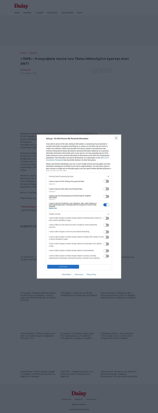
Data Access (79, 274)
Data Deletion (66, 274)
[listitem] (79, 176)
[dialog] (79, 206)
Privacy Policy (91, 274)
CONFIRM (63, 266)
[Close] (117, 139)
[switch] (106, 181)
